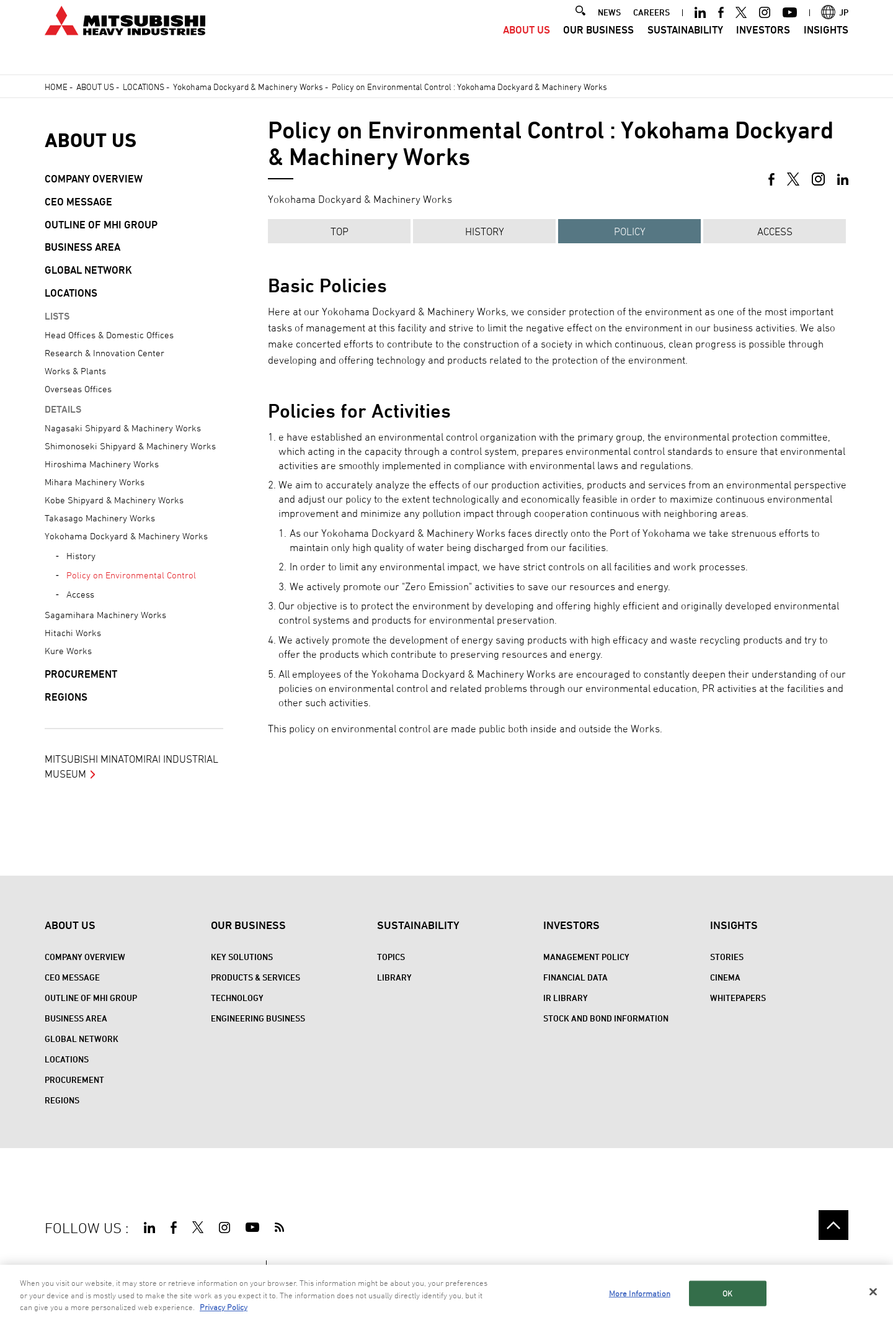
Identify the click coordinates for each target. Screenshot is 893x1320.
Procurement (81, 674)
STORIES (727, 956)
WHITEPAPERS (738, 997)
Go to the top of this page (833, 1225)
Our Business (598, 46)
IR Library (565, 997)
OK (727, 1295)
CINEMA (725, 977)
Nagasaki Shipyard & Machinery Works (123, 428)
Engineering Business (258, 1018)
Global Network (88, 270)
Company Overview (94, 179)
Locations (143, 86)
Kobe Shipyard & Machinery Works (114, 500)
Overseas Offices (78, 389)
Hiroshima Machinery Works (102, 464)
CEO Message (78, 201)
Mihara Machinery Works (94, 482)
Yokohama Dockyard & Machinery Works (248, 86)
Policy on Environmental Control (131, 575)
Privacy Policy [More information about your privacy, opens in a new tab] (223, 1309)
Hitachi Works (73, 632)
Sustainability (685, 46)
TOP (340, 231)
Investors (763, 46)
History (81, 555)
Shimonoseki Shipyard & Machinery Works (130, 446)
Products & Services (255, 977)
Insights (826, 46)
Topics (391, 956)
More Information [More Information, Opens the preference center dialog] (639, 1295)
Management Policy (586, 956)
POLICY (630, 231)
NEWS (609, 29)
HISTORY (484, 231)
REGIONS (66, 697)
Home (56, 86)
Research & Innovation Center (104, 353)
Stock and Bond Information (606, 1018)
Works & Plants (75, 371)
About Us (526, 46)
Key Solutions (242, 956)
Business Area (82, 247)
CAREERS (651, 29)
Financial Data (575, 977)
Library (394, 977)
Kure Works (68, 650)
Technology (237, 997)
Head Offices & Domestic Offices (109, 335)
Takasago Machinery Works (100, 518)
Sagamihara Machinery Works (105, 614)
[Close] (873, 1293)
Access (775, 231)
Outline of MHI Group (101, 224)
